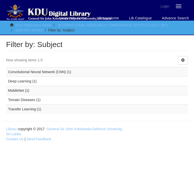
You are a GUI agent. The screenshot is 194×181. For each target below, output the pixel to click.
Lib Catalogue (140, 18)
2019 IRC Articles (29, 30)
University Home (73, 18)
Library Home (108, 18)
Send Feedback (39, 139)
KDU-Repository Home (33, 25)
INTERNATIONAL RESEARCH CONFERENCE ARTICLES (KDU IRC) (113, 25)
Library (11, 129)
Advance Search (175, 18)
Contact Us (14, 139)
